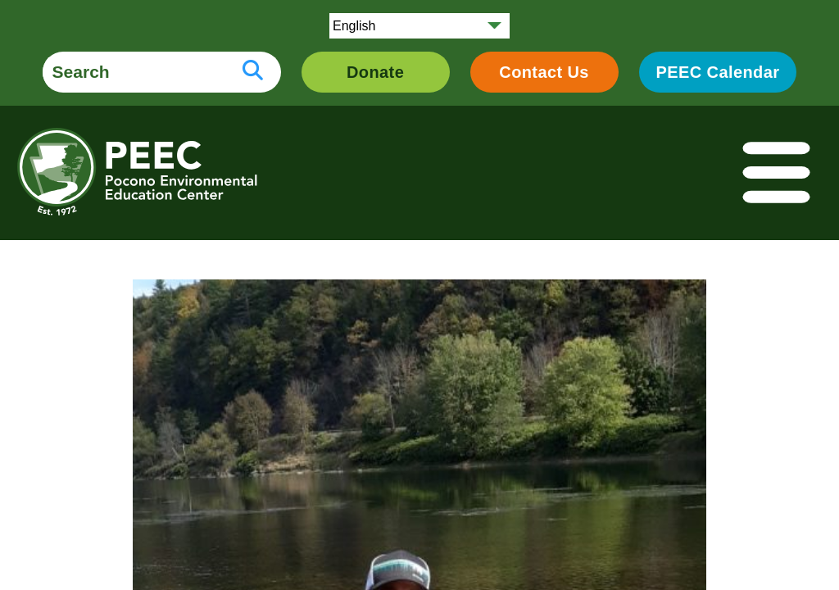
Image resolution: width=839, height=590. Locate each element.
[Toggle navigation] (777, 173)
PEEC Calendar (718, 72)
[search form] (133, 72)
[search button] (252, 72)
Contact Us (544, 72)
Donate (375, 72)
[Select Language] (419, 26)
